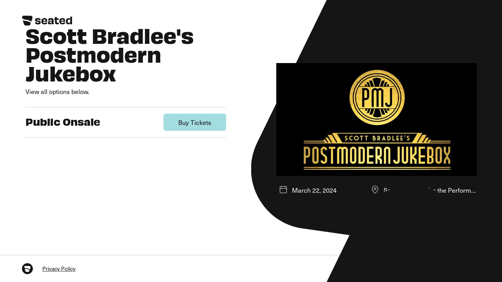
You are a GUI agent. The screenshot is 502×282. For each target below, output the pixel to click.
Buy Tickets (194, 122)
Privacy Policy (59, 269)
